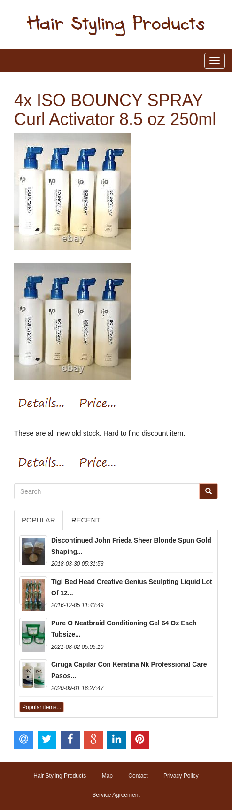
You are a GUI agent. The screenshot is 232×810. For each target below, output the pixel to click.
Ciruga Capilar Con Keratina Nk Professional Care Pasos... (129, 670)
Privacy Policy (181, 775)
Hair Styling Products (59, 775)
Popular (38, 520)
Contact (137, 775)
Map (107, 775)
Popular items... (41, 707)
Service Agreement (115, 795)
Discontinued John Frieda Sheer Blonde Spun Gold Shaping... (131, 546)
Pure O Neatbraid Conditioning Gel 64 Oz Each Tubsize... (124, 628)
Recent (86, 520)
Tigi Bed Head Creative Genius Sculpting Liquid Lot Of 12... (131, 587)
